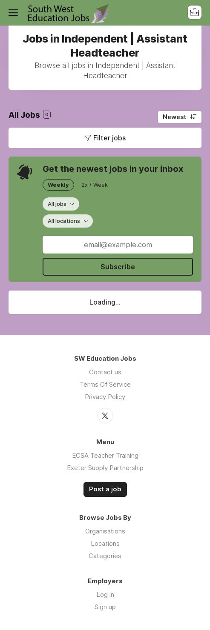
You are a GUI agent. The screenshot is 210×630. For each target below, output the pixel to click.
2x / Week (94, 184)
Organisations (105, 531)
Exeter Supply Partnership (105, 468)
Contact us (105, 372)
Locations (105, 543)
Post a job (105, 489)
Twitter (105, 415)
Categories (105, 556)
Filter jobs (109, 138)
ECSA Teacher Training (105, 455)
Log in (105, 594)
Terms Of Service (105, 384)
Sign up (105, 607)
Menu (15, 12)
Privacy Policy (105, 397)
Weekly (58, 184)
